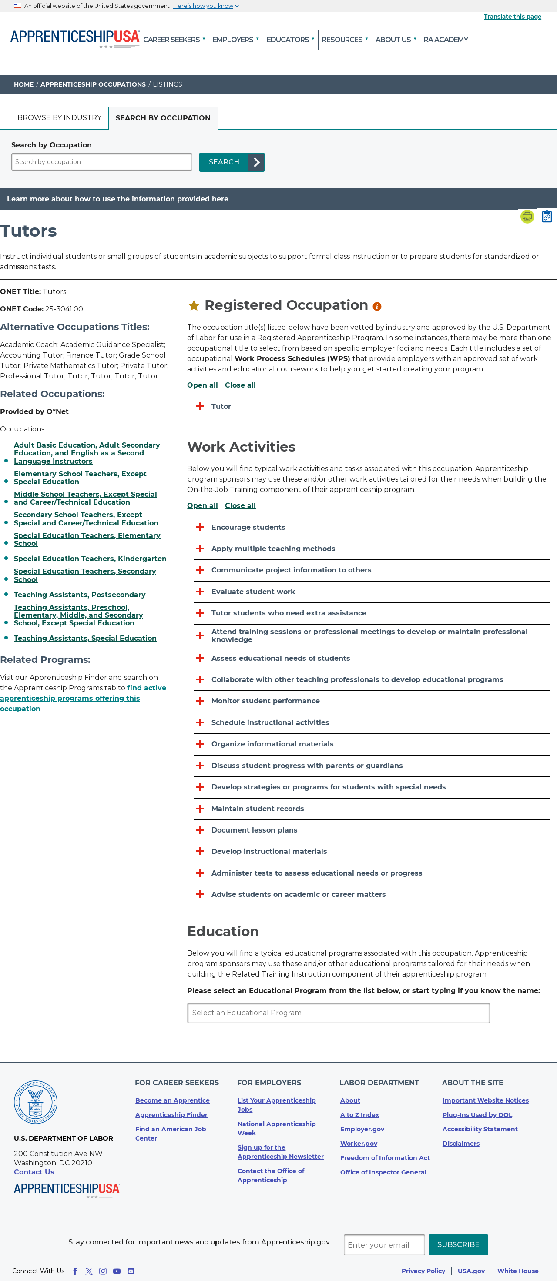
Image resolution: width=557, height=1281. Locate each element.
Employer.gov (362, 1127)
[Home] (75, 40)
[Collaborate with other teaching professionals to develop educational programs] (372, 680)
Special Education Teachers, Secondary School (85, 575)
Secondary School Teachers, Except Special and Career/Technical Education (86, 519)
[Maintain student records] (372, 809)
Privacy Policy (423, 1271)
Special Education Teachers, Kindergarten (90, 559)
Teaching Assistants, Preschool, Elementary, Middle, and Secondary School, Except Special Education (78, 616)
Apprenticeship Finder (171, 1113)
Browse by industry (59, 118)
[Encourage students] (372, 527)
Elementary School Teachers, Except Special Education (80, 478)
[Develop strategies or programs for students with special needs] (372, 787)
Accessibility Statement (480, 1127)
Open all (202, 385)
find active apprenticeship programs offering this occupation (83, 698)
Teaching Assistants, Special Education (85, 638)
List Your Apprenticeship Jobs (277, 1103)
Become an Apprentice (172, 1099)
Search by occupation (163, 118)
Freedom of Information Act (385, 1156)
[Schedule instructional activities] (372, 723)
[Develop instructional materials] (372, 852)
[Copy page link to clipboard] (547, 217)
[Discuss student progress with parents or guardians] (372, 766)
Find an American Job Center (170, 1132)
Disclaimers (461, 1142)
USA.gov (471, 1271)
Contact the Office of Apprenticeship (271, 1173)
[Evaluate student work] (372, 592)
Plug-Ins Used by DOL (477, 1113)
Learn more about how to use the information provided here (117, 199)
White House (518, 1271)
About (350, 1099)
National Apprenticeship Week (277, 1126)
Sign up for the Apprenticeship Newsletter (281, 1150)
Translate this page (512, 16)
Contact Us (34, 1172)
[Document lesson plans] (372, 830)
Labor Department (380, 1082)
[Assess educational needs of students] (372, 658)
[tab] (59, 118)
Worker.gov (358, 1142)
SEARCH (224, 162)
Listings (167, 84)
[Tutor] (372, 407)
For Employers (270, 1082)
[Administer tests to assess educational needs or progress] (372, 873)
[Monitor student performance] (372, 701)
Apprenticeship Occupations (93, 84)
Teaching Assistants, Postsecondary (80, 595)
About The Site (473, 1082)
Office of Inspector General (383, 1170)
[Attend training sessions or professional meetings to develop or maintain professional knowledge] (372, 636)
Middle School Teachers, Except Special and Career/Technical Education (85, 498)
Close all (240, 385)
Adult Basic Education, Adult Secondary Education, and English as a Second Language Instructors (87, 453)
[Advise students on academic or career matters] (372, 895)
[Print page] (527, 217)
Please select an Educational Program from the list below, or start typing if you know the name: (363, 991)
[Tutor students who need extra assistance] (372, 613)
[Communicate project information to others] (372, 570)
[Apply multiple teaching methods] (372, 549)
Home (24, 84)
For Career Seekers (177, 1082)
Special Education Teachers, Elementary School (87, 540)
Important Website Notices (486, 1099)
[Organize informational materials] (372, 744)
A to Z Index (359, 1113)
